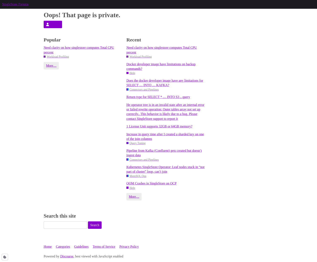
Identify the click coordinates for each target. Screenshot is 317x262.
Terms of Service (104, 246)
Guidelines (81, 246)
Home (48, 246)
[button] (5, 257)
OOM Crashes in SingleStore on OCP (151, 183)
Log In (53, 24)
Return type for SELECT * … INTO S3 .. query (158, 97)
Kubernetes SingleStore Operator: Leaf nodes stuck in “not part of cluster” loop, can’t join (165, 169)
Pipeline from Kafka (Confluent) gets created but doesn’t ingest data (164, 153)
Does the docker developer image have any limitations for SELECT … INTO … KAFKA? (164, 83)
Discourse (66, 256)
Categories (63, 246)
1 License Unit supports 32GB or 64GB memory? (159, 126)
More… (51, 65)
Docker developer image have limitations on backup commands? (161, 66)
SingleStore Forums (15, 4)
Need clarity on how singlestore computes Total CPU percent (79, 50)
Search (94, 225)
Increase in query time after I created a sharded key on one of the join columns (165, 136)
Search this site (60, 216)
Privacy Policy (129, 246)
